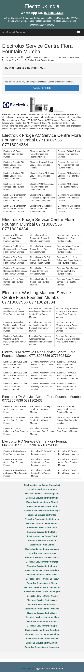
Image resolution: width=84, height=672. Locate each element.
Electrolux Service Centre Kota (42, 553)
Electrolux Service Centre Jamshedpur (42, 587)
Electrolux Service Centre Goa (42, 515)
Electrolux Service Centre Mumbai (42, 523)
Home (22, 668)
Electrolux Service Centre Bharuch (42, 498)
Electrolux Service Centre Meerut (41, 583)
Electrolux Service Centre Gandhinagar (42, 511)
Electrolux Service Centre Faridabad (42, 609)
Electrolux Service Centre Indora (42, 566)
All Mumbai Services (13, 32)
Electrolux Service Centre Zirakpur (42, 643)
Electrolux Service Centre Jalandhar (42, 634)
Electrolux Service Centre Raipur (42, 626)
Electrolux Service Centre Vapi (42, 540)
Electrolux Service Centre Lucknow (42, 579)
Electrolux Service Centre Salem (42, 600)
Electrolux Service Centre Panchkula (42, 617)
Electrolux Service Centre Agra (42, 604)
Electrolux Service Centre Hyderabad (42, 519)
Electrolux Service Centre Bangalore (42, 493)
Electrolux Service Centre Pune (42, 528)
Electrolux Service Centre (42, 545)
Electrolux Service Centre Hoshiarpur (42, 647)
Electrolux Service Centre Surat (42, 536)
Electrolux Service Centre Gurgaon (42, 562)
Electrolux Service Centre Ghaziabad (42, 557)
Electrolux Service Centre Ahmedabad (42, 485)
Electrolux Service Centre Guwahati (42, 630)
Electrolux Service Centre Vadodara (42, 570)
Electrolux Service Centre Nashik (41, 596)
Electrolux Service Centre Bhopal (42, 502)
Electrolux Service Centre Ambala (42, 638)
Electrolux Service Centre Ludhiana (42, 549)
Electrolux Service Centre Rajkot (42, 532)
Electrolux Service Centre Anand (42, 489)
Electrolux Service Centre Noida (42, 574)
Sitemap (30, 668)
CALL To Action (42, 87)
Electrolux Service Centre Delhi (42, 506)
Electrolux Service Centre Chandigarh (42, 592)
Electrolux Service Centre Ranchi (42, 621)
